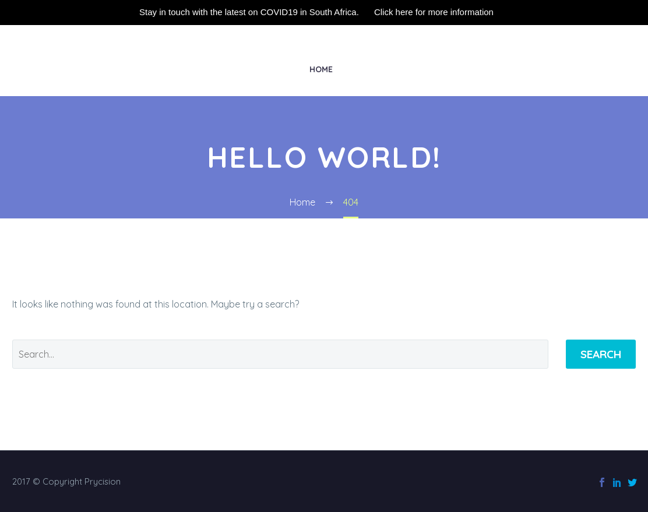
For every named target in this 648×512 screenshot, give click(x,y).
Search (600, 354)
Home (321, 69)
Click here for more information (434, 12)
